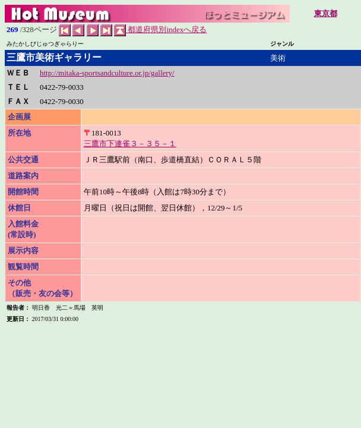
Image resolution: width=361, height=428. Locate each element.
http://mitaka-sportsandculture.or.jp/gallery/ (107, 72)
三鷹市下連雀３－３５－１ (130, 143)
